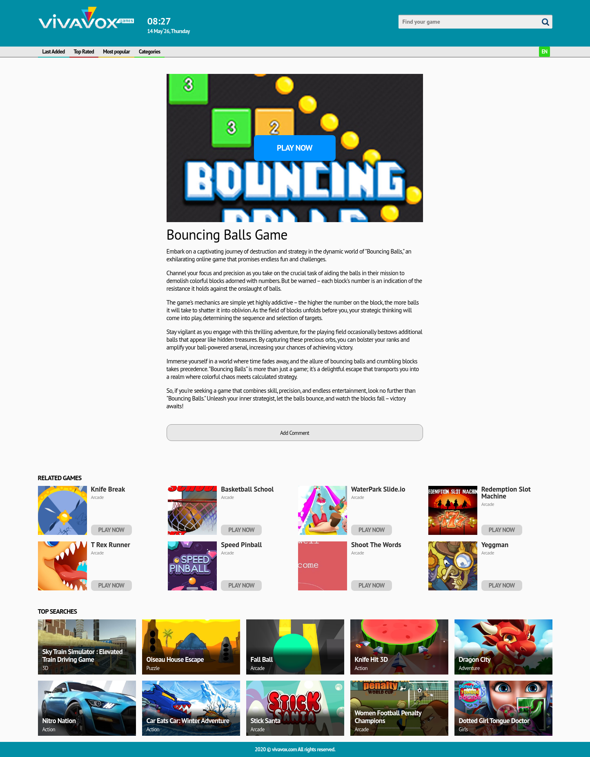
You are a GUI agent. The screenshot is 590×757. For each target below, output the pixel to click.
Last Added (53, 51)
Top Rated (84, 51)
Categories (149, 51)
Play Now (294, 147)
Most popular (116, 51)
